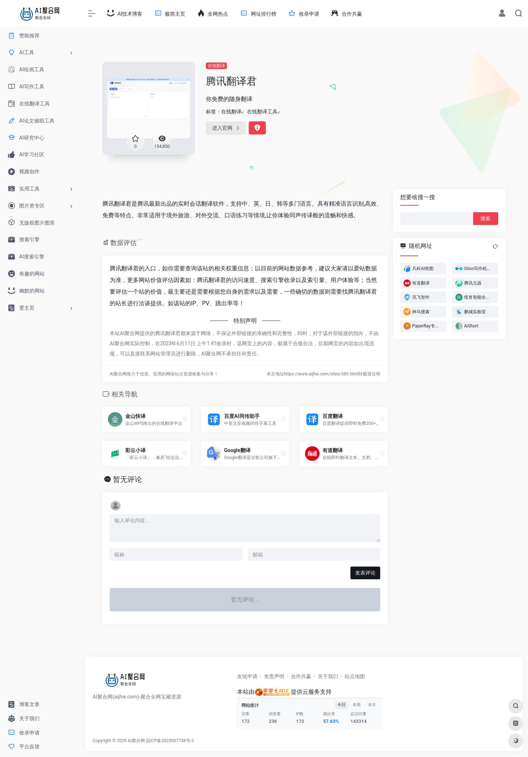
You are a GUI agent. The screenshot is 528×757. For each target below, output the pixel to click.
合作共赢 (301, 676)
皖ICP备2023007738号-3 (170, 740)
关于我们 (328, 676)
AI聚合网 (136, 740)
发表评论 (365, 573)
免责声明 (274, 676)
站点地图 (355, 676)
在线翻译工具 (262, 111)
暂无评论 (127, 479)
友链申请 (247, 676)
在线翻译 (216, 65)
